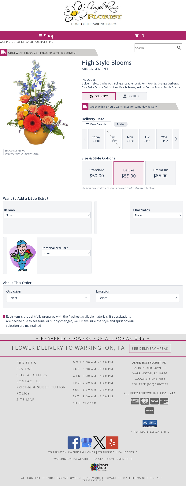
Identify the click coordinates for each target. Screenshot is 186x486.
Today (121, 124)
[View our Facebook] (74, 447)
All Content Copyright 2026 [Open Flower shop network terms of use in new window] (43, 477)
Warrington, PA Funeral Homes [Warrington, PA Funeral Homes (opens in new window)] (71, 452)
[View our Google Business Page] (86, 447)
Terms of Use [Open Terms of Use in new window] (93, 480)
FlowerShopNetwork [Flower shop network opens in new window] (84, 477)
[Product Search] (155, 48)
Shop (46, 35)
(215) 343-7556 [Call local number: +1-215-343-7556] (154, 378)
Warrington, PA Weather (72, 458)
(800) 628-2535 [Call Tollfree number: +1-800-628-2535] (157, 384)
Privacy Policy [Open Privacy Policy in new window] (116, 477)
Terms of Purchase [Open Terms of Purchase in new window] (147, 477)
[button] (150, 423)
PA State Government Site (113, 458)
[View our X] (99, 447)
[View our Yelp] (112, 447)
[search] (179, 48)
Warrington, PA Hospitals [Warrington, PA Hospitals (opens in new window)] (118, 452)
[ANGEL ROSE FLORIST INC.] (93, 25)
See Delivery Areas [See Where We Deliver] (150, 348)
